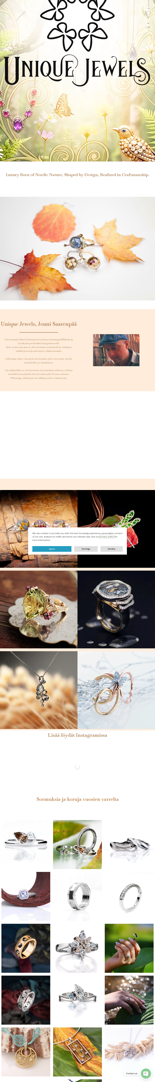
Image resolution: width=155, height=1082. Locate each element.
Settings (86, 548)
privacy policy (107, 536)
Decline (111, 548)
